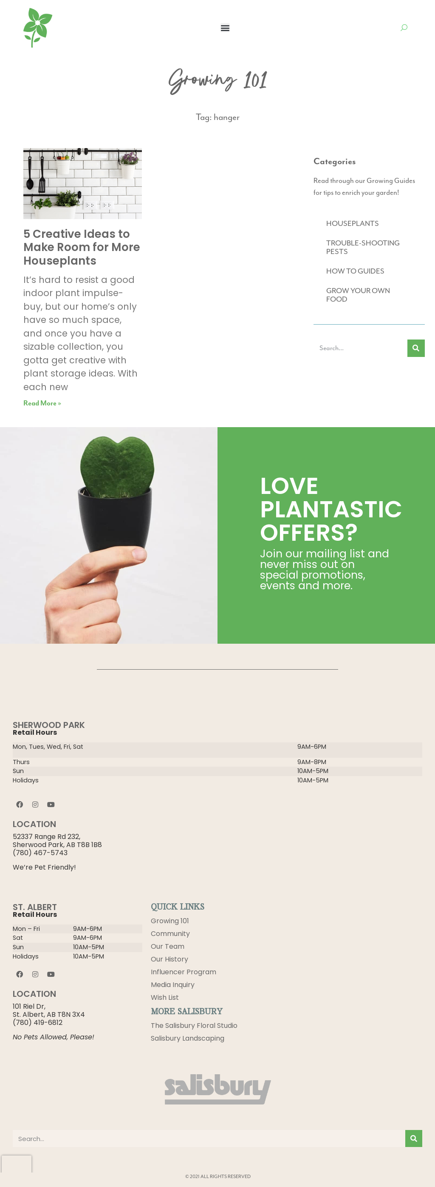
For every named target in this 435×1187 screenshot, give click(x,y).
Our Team (167, 946)
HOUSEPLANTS (352, 224)
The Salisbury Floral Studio (194, 1025)
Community (170, 934)
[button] (225, 27)
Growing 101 (170, 921)
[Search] (416, 348)
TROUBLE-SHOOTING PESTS (363, 247)
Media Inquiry (173, 985)
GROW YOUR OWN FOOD (358, 295)
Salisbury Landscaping (187, 1038)
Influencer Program (183, 972)
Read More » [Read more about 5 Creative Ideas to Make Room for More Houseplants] (42, 403)
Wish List (165, 997)
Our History (169, 959)
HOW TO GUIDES (355, 271)
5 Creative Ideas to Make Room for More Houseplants (81, 247)
